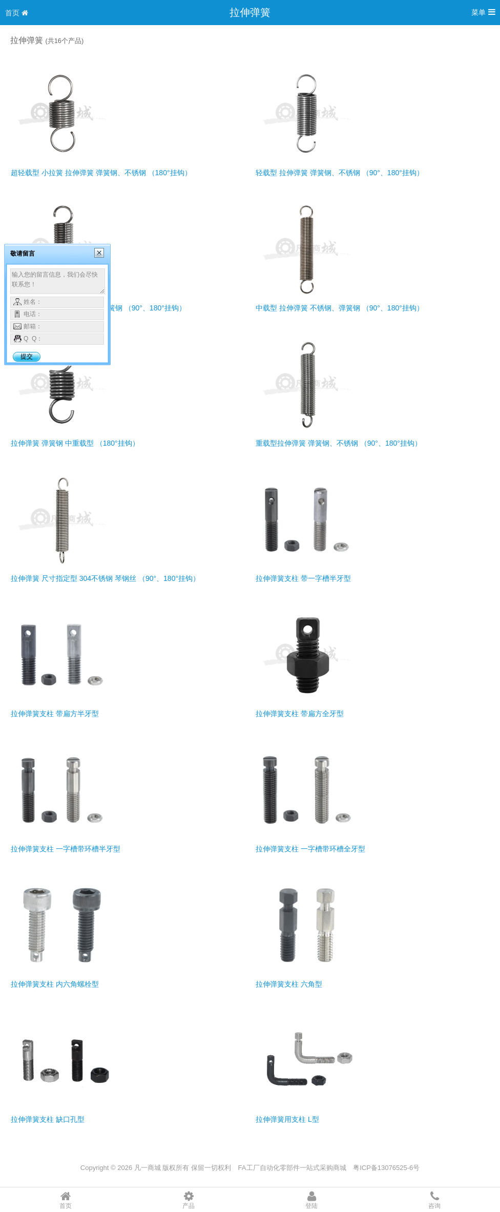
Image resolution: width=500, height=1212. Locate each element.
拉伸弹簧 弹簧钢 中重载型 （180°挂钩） (75, 443)
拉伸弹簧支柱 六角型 (289, 984)
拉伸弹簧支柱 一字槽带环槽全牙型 (310, 849)
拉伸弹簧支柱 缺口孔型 (48, 1119)
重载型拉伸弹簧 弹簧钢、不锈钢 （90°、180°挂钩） (339, 443)
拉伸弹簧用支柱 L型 (287, 1119)
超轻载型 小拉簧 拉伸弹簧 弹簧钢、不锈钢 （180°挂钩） (101, 173)
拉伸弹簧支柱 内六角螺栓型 (55, 984)
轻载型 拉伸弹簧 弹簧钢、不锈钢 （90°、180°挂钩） (340, 173)
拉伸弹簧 (250, 12)
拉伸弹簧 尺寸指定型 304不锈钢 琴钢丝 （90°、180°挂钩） (105, 578)
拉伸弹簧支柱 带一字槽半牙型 (303, 578)
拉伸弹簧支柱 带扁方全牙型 (300, 713)
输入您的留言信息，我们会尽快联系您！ (58, 281)
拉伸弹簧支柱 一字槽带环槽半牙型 (65, 849)
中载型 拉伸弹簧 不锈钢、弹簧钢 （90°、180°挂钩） (340, 308)
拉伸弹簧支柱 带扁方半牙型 (55, 713)
